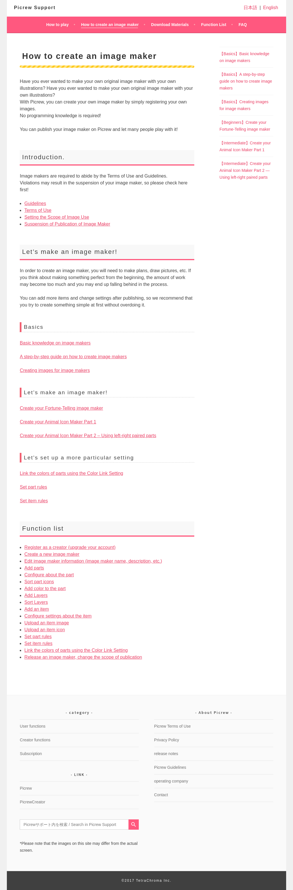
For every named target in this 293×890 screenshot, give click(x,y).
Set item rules (34, 500)
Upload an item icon (44, 629)
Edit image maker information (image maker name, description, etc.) (93, 561)
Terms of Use (37, 210)
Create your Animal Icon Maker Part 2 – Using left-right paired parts (88, 435)
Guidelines (35, 203)
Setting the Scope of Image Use (56, 217)
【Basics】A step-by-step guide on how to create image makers (245, 81)
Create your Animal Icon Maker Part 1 (58, 421)
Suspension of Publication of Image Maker (67, 224)
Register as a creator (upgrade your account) (69, 547)
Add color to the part (45, 588)
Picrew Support (35, 7)
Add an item (36, 609)
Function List (213, 24)
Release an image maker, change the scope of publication (83, 657)
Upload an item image (46, 622)
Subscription (31, 753)
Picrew (26, 788)
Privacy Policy (166, 740)
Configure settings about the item (58, 616)
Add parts (34, 568)
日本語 (250, 7)
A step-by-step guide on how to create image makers (73, 356)
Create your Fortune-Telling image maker (61, 408)
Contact (161, 795)
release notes (166, 753)
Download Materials (170, 24)
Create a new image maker (51, 554)
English (270, 7)
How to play (57, 24)
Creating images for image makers (55, 370)
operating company (171, 781)
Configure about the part (49, 574)
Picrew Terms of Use (172, 726)
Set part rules (33, 487)
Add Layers (35, 595)
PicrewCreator (32, 802)
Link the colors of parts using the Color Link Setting (71, 473)
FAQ (243, 24)
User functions (32, 726)
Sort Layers (36, 602)
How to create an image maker (110, 24)
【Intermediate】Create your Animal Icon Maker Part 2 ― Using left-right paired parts (245, 170)
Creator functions (35, 740)
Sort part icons (39, 581)
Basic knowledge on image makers (55, 343)
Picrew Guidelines (170, 767)
